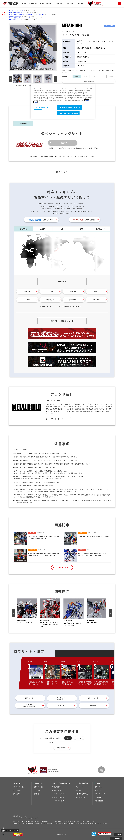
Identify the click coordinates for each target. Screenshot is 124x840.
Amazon (50, 291)
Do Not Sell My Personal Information (10, 830)
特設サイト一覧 (38, 787)
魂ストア (27, 291)
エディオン (96, 291)
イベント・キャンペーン (59, 794)
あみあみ (73, 291)
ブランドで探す (17, 790)
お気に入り (59, 4)
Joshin (27, 300)
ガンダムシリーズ (18, 11)
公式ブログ (37, 790)
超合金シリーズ (18, 19)
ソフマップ (50, 300)
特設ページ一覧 (93, 698)
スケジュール (69, 4)
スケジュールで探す (18, 787)
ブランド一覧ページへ (58, 419)
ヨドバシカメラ (96, 300)
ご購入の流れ (40, 219)
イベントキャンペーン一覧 (29, 705)
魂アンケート (79, 787)
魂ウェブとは (98, 787)
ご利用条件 (98, 797)
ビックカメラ (73, 300)
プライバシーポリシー (101, 794)
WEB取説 (78, 790)
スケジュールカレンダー (61, 698)
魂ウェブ (11, 11)
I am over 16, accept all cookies (68, 113)
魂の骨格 (93, 705)
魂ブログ (61, 705)
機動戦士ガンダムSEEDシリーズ (22, 18)
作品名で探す (16, 794)
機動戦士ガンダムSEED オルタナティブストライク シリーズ (28, 14)
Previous (10, 47)
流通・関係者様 (99, 801)
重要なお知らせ (56, 787)
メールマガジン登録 (58, 801)
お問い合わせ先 (80, 797)
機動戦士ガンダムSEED (19, 12)
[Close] (92, 86)
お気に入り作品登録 (58, 797)
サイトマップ (80, 4)
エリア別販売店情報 (88, 81)
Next (55, 47)
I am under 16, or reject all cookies (69, 107)
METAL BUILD (17, 16)
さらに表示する (62, 567)
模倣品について (56, 790)
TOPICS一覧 (29, 698)
